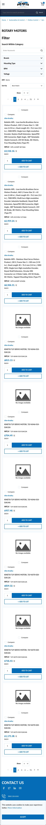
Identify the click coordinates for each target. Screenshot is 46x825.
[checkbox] (19, 110)
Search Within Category (12, 44)
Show (19, 93)
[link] (8, 99)
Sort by (4, 86)
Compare (24, 110)
